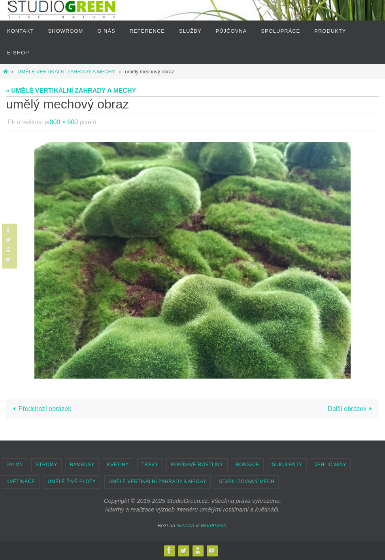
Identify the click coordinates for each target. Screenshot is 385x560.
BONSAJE (248, 464)
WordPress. (213, 525)
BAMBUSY (82, 464)
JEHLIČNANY (331, 464)
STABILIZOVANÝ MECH (246, 481)
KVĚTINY (118, 464)
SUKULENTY (287, 464)
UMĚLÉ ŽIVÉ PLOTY (72, 481)
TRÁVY (150, 464)
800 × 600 (64, 122)
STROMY (46, 464)
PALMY (14, 464)
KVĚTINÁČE (20, 481)
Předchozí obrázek (40, 408)
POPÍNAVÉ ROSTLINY (197, 464)
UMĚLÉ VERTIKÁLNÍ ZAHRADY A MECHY (66, 72)
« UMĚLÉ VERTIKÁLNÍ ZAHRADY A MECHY (71, 90)
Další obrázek (351, 408)
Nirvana (185, 525)
